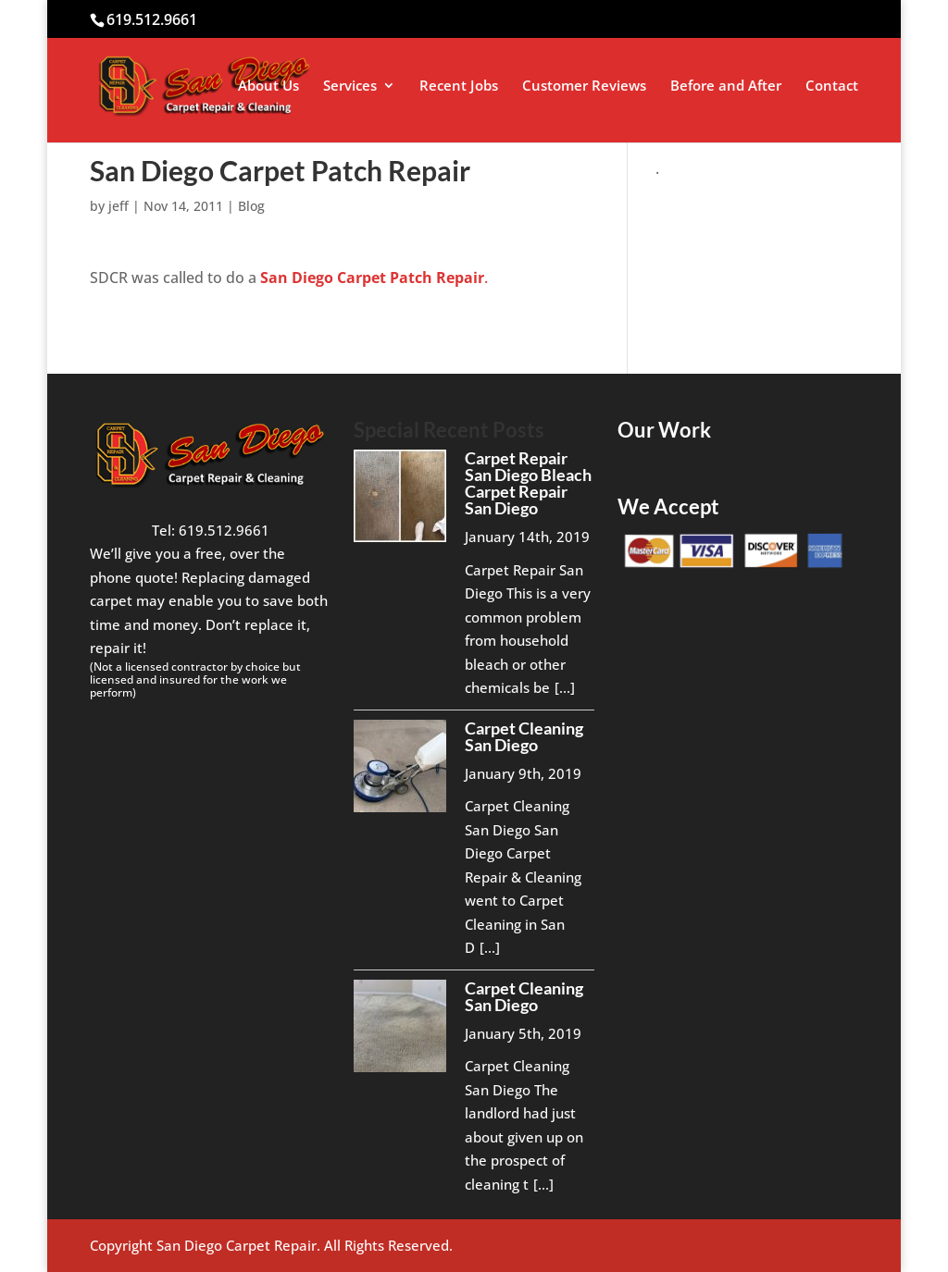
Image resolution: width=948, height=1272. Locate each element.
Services (350, 86)
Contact (831, 86)
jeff (118, 206)
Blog (251, 206)
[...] (565, 687)
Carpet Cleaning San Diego (524, 736)
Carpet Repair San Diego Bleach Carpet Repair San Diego (528, 483)
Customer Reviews (584, 86)
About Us (268, 86)
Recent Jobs (458, 86)
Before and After (725, 86)
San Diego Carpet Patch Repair (370, 277)
